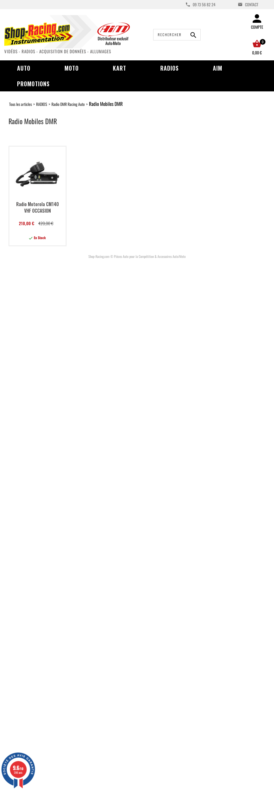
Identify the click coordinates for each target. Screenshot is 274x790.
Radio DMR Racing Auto (68, 104)
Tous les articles (20, 104)
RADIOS (41, 104)
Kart (119, 68)
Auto (23, 68)
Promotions (33, 83)
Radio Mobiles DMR (106, 103)
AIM (217, 68)
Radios (169, 68)
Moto (72, 68)
